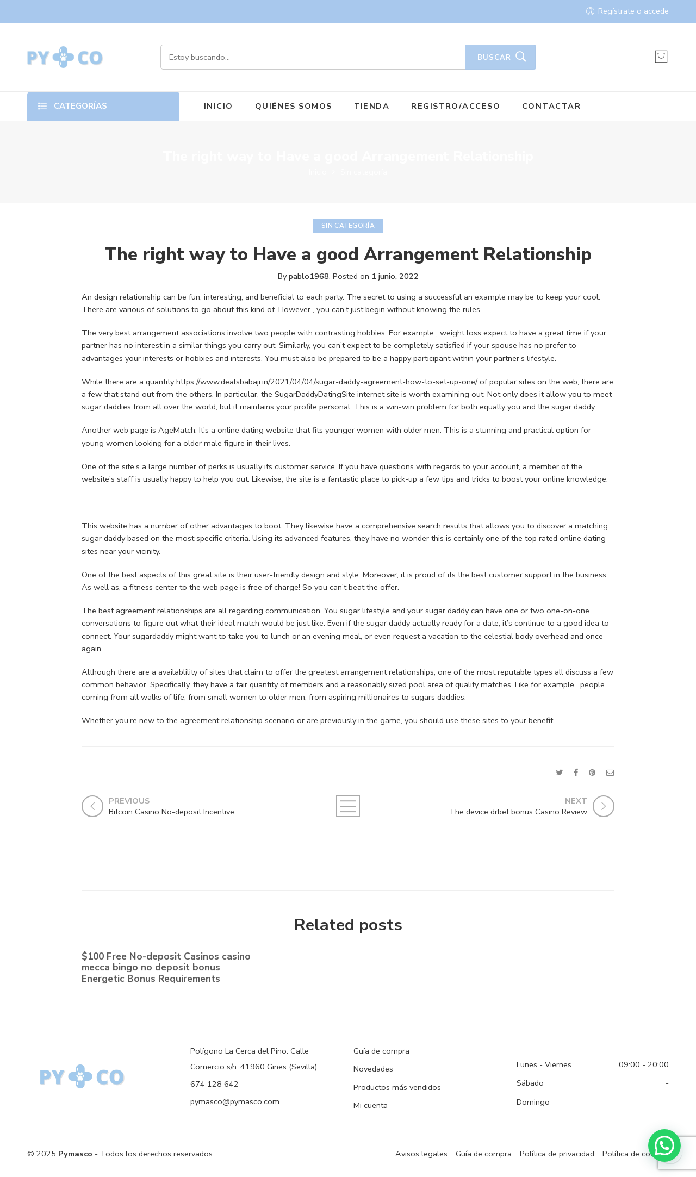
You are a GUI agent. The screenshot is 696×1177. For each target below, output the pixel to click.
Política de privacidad (557, 1153)
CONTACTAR (551, 106)
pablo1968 (309, 276)
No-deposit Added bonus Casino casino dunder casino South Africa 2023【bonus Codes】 (340, 970)
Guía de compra (381, 1050)
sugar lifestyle (365, 610)
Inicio (318, 171)
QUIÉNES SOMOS (293, 106)
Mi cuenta (370, 1105)
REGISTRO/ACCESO (455, 106)
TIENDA (372, 106)
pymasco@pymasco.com (234, 1101)
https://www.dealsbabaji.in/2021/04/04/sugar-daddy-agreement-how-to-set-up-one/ (326, 381)
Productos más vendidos (397, 1087)
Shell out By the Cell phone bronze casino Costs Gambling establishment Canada (524, 971)
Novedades (373, 1068)
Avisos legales (421, 1153)
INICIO (218, 106)
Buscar (494, 58)
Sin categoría (363, 171)
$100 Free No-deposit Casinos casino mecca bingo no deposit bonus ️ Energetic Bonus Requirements (166, 969)
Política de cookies (635, 1153)
